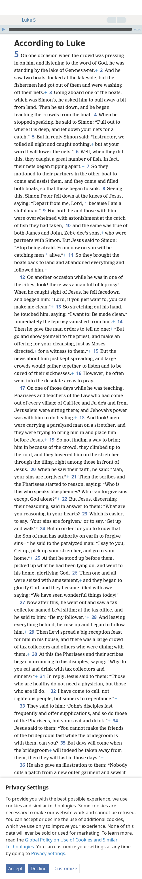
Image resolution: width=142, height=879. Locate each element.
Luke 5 (26, 20)
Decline (38, 868)
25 (37, 558)
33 (22, 706)
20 (33, 469)
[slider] (70, 29)
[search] (134, 7)
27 (22, 602)
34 (115, 721)
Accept (15, 868)
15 (95, 351)
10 (67, 225)
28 (94, 617)
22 (64, 499)
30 (34, 654)
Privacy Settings (48, 853)
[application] (71, 29)
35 (62, 743)
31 (42, 676)
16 (78, 373)
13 (58, 307)
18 (81, 417)
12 (22, 277)
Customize (65, 868)
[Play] (3, 29)
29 (31, 632)
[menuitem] (8, 7)
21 (73, 477)
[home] (8, 7)
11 (70, 255)
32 (53, 691)
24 (42, 528)
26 (74, 573)
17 (22, 388)
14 (119, 321)
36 (22, 765)
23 (84, 514)
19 (51, 440)
